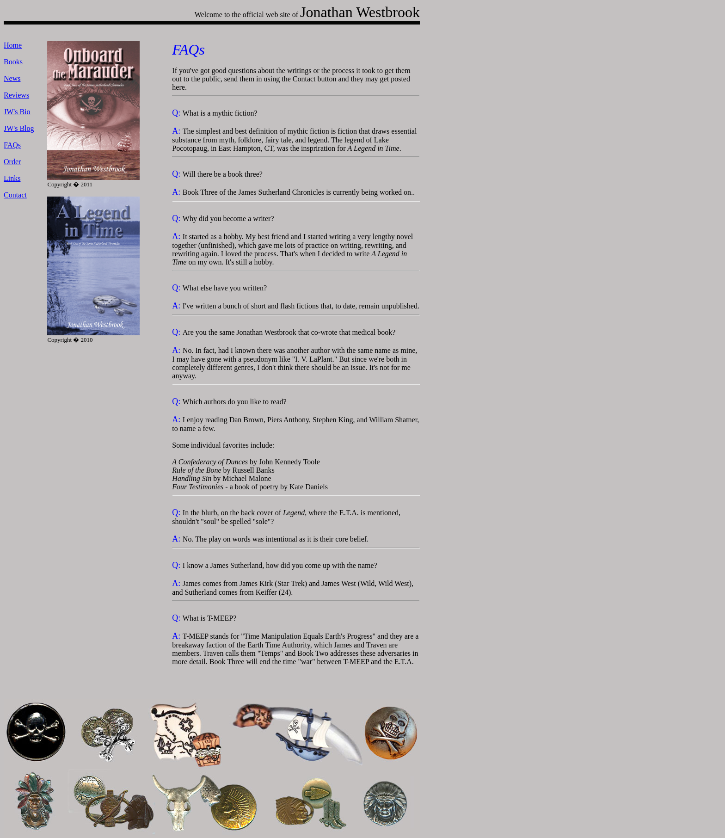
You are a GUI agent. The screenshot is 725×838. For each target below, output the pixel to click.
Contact (15, 195)
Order (12, 162)
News (12, 78)
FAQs (12, 145)
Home (13, 45)
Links (12, 178)
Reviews (16, 95)
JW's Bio (17, 112)
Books (13, 62)
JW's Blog (19, 128)
